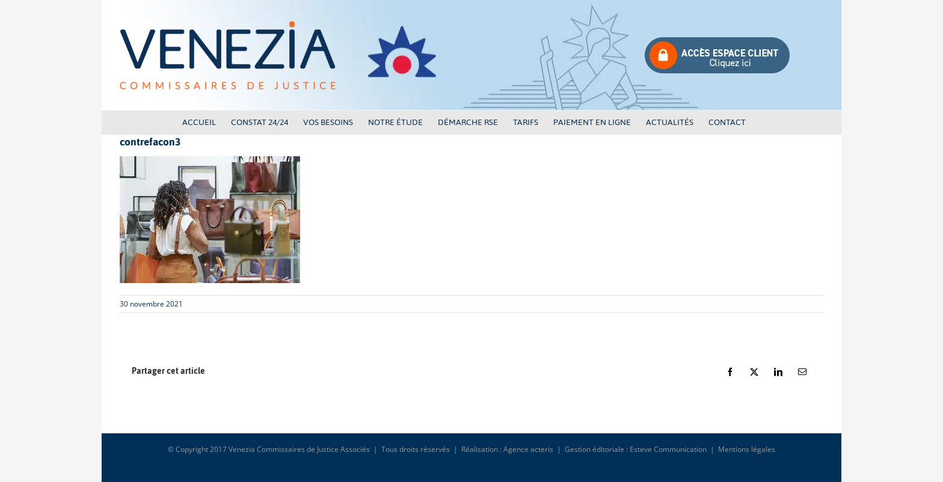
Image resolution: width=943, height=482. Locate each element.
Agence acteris (528, 449)
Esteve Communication (668, 449)
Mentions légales (746, 449)
